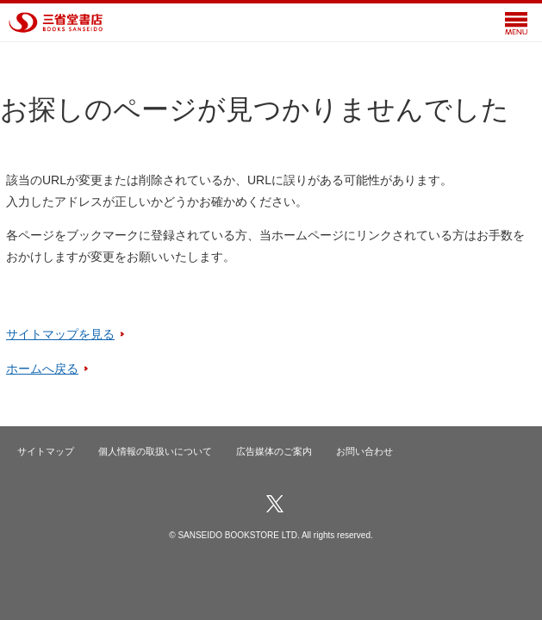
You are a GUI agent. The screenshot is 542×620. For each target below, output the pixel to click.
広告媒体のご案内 (274, 451)
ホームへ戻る (42, 368)
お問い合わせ (364, 451)
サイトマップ (45, 451)
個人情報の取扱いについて (155, 451)
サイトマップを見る (60, 334)
